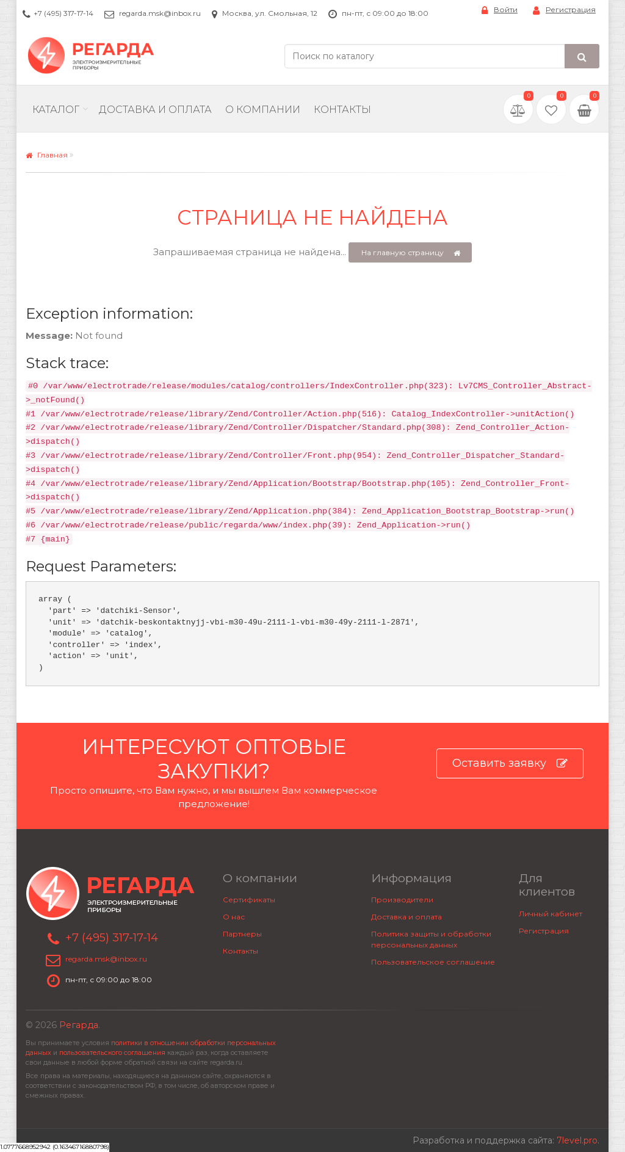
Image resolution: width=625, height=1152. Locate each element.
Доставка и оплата (406, 916)
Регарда (78, 1025)
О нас (234, 916)
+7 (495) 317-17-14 (63, 13)
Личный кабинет (550, 913)
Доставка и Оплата (155, 109)
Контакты (342, 109)
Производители (402, 899)
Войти (500, 10)
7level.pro (577, 1140)
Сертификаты (249, 899)
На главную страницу (411, 253)
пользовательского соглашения (112, 1053)
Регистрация (564, 10)
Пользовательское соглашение (433, 961)
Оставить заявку (510, 763)
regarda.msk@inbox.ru (160, 13)
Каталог (55, 109)
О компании (262, 109)
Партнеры (242, 933)
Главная (47, 154)
